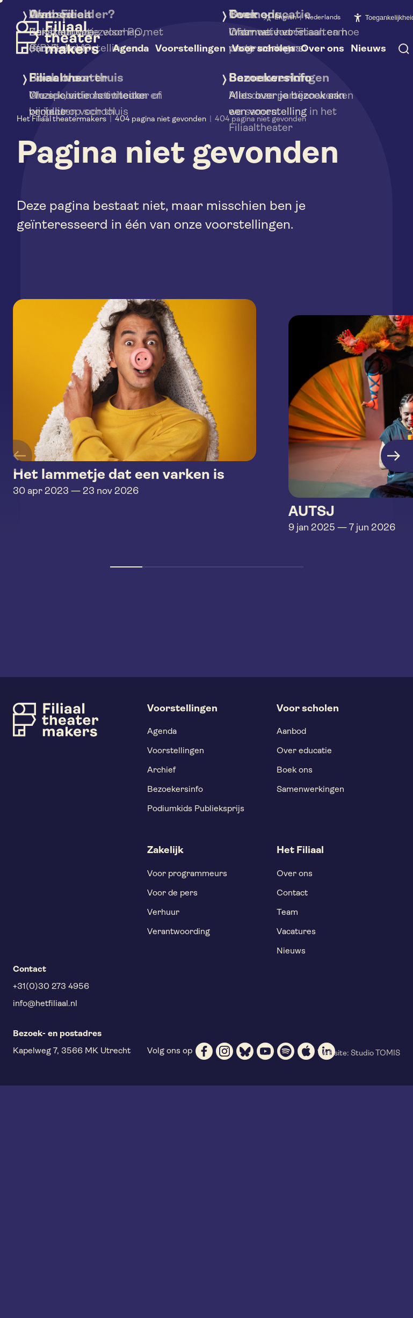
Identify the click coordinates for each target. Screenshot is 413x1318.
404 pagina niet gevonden (160, 119)
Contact (292, 893)
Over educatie (304, 751)
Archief (161, 770)
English (285, 17)
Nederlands (322, 17)
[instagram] (224, 1051)
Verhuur (163, 912)
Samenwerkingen (310, 789)
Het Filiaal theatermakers (61, 119)
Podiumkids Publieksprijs (195, 809)
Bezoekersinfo (175, 789)
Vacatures (296, 932)
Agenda (162, 731)
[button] (126, 566)
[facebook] (204, 1051)
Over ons (295, 874)
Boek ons (295, 770)
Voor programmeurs (187, 874)
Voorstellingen (175, 751)
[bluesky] (244, 1051)
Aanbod (291, 731)
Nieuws (291, 951)
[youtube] (265, 1051)
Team (287, 912)
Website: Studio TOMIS (358, 1054)
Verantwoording (178, 932)
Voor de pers (172, 893)
